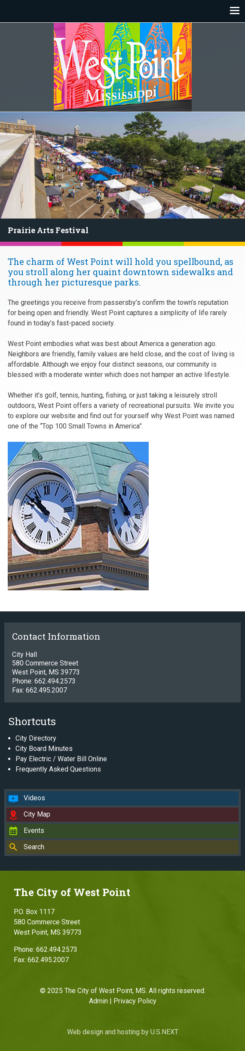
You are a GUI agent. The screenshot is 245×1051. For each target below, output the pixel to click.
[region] (122, 179)
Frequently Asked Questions (58, 769)
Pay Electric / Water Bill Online (61, 759)
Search (34, 847)
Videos (34, 798)
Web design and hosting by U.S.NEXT (122, 1032)
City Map (37, 814)
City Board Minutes (44, 748)
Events (34, 830)
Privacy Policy (134, 1001)
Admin (98, 1001)
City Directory (35, 738)
